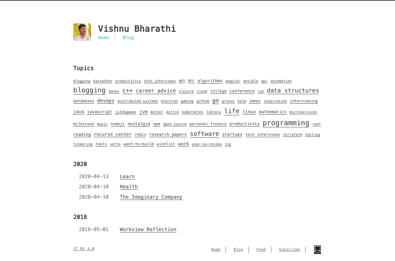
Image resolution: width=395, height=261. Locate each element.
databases (83, 101)
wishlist (166, 144)
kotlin (172, 112)
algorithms (209, 81)
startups (232, 134)
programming (286, 122)
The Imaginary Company (151, 197)
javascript (99, 112)
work (183, 144)
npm (156, 124)
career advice (156, 91)
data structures (293, 90)
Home (103, 38)
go (215, 100)
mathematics (273, 112)
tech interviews (159, 81)
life (232, 111)
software (204, 134)
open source (174, 124)
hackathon (102, 81)
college (218, 91)
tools (101, 144)
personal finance (208, 124)
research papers (168, 134)
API (182, 81)
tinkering (82, 144)
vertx (115, 144)
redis (140, 134)
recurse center (113, 134)
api (264, 81)
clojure (186, 91)
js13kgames (125, 112)
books (114, 91)
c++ (127, 90)
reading (82, 134)
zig (228, 144)
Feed (261, 249)
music (102, 124)
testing (312, 134)
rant (316, 124)
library (213, 112)
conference (242, 91)
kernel (156, 112)
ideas (255, 101)
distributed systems (138, 101)
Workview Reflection (148, 229)
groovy (228, 101)
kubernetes (192, 112)
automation (281, 81)
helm (242, 101)
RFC (191, 81)
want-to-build (139, 144)
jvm (143, 112)
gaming (187, 101)
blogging (81, 81)
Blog (128, 38)
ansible (250, 81)
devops (105, 101)
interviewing (304, 101)
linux (249, 112)
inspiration (275, 101)
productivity (128, 81)
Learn (127, 176)
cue (261, 91)
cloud (202, 91)
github (203, 101)
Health (129, 186)
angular (233, 81)
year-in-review (207, 144)
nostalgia (138, 124)
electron (169, 101)
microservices (303, 112)
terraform (292, 134)
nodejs (118, 124)
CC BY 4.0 (84, 249)
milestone (83, 124)
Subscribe (289, 249)
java (78, 112)
